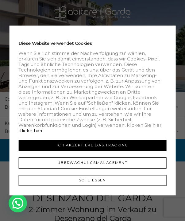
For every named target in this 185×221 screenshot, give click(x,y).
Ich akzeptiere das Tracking (92, 145)
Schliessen (92, 180)
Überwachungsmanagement (92, 163)
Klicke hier (30, 131)
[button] (18, 203)
